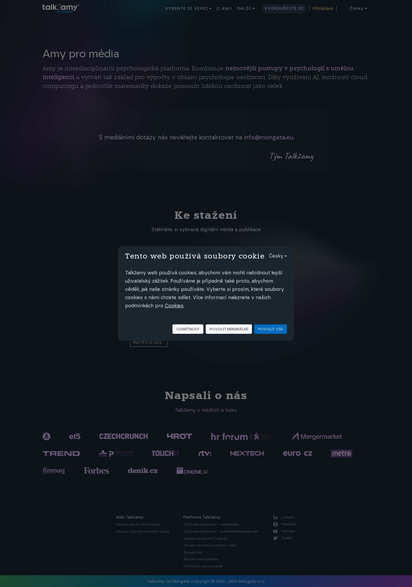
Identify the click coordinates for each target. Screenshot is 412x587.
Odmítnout (188, 329)
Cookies (174, 305)
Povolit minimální (229, 329)
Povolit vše (270, 329)
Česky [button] (276, 256)
